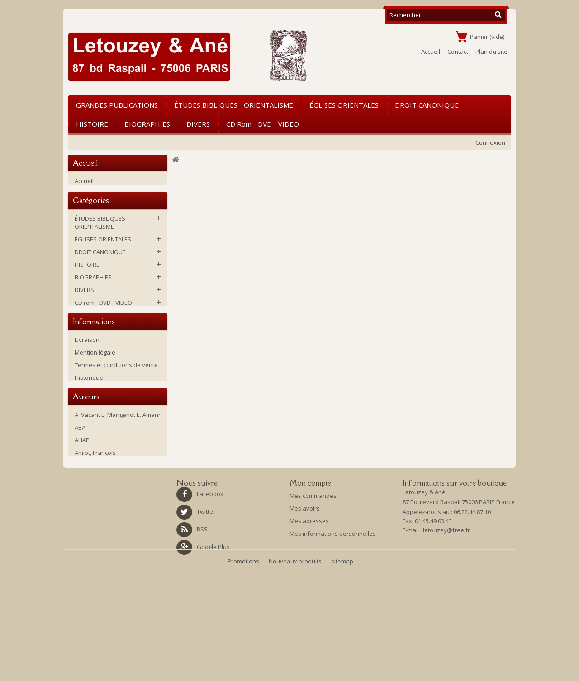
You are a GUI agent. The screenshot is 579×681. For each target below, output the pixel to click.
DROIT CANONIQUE (427, 104)
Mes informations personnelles (333, 627)
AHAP (82, 515)
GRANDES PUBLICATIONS (117, 104)
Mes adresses (309, 614)
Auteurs (86, 470)
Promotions (244, 675)
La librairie (89, 444)
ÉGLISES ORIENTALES (344, 104)
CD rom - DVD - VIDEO (262, 123)
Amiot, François (95, 527)
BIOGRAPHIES (147, 123)
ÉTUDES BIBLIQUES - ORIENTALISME (233, 104)
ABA (80, 502)
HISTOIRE (92, 123)
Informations (94, 374)
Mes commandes (313, 589)
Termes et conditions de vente (116, 419)
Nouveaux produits (296, 675)
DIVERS (198, 123)
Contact (457, 51)
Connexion (490, 142)
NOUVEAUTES (93, 349)
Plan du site (491, 51)
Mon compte (310, 577)
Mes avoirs (305, 602)
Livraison (87, 394)
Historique (89, 432)
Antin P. (85, 540)
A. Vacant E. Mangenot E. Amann (118, 489)
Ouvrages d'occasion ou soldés (118, 336)
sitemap (342, 675)
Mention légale (95, 406)
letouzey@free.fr (446, 626)
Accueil (430, 51)
